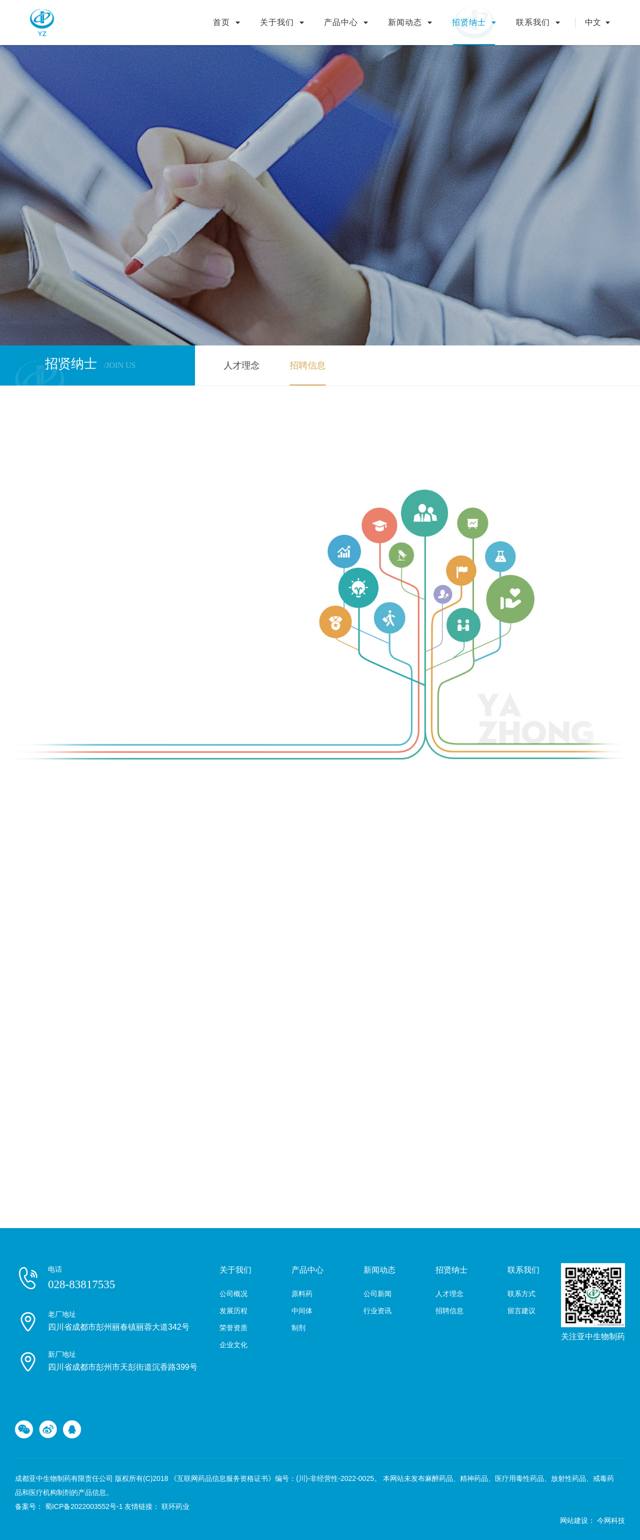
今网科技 (611, 1520)
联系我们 (533, 22)
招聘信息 (305, 365)
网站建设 (574, 1520)
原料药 (302, 1294)
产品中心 (341, 22)
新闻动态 (405, 22)
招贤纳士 (469, 22)
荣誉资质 (234, 1328)
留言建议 (522, 1311)
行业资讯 (378, 1311)
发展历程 (234, 1311)
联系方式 (522, 1294)
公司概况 (234, 1294)
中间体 (302, 1311)
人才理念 (239, 365)
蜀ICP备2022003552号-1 (84, 1506)
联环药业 (176, 1506)
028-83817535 (81, 1284)
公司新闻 (378, 1294)
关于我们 (277, 22)
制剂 (299, 1328)
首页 (221, 22)
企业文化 (234, 1345)
